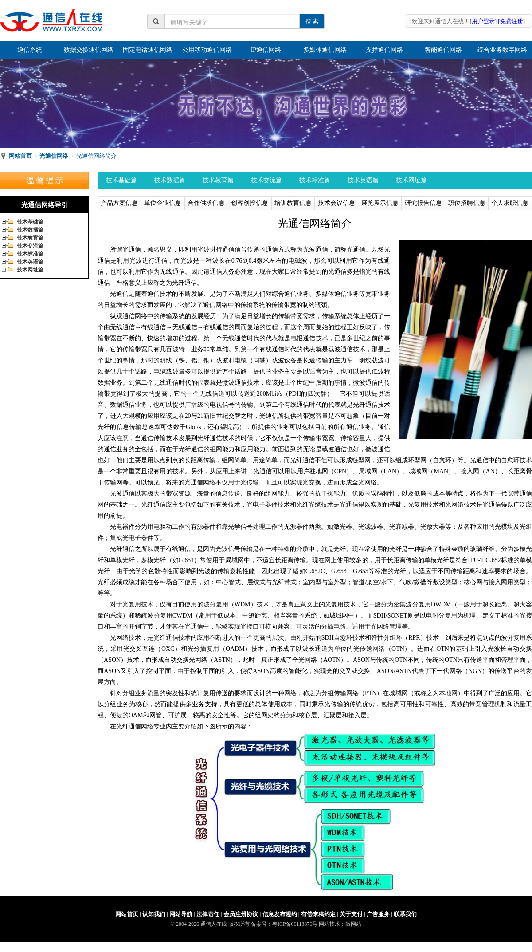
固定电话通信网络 (147, 50)
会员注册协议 (240, 914)
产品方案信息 (119, 203)
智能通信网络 (443, 50)
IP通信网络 (266, 50)
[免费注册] (511, 21)
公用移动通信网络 (207, 50)
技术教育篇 (30, 238)
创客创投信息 (249, 203)
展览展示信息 (380, 203)
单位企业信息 (162, 203)
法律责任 (207, 914)
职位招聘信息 (466, 203)
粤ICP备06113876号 (294, 924)
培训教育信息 (293, 203)
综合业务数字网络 (502, 50)
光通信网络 (53, 156)
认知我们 (153, 914)
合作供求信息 (206, 203)
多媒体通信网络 (325, 50)
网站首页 (20, 156)
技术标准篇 (30, 254)
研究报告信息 (423, 203)
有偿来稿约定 (318, 914)
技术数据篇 (30, 230)
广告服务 (378, 914)
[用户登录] (483, 21)
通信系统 (29, 50)
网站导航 (180, 914)
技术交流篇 (30, 246)
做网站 (353, 924)
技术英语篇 (30, 262)
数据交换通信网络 (88, 50)
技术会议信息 (336, 203)
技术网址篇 (30, 270)
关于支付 (351, 914)
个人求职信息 (509, 203)
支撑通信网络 (384, 50)
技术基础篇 (30, 222)
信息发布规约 (279, 914)
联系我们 (405, 914)
